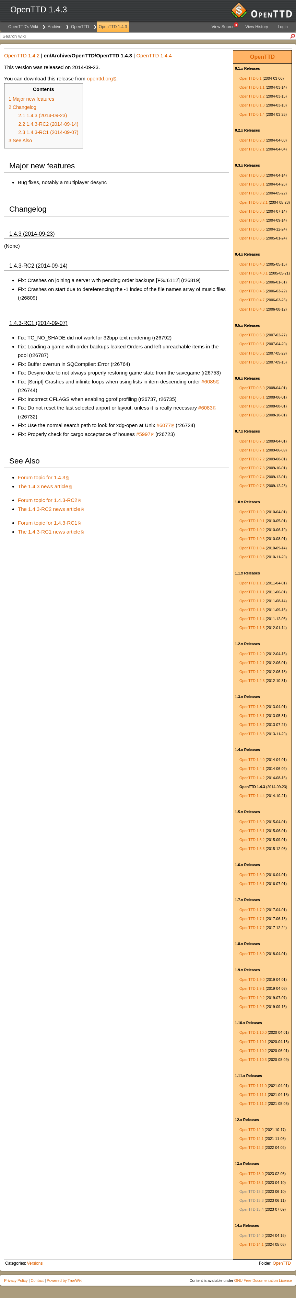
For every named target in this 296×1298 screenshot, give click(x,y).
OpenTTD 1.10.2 (253, 1051)
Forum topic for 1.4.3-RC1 (47, 523)
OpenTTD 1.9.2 (251, 998)
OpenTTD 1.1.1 (251, 592)
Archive (54, 26)
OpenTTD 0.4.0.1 (253, 273)
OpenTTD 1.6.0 (251, 875)
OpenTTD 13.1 (251, 1182)
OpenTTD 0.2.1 (251, 149)
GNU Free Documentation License (263, 1280)
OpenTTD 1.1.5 (251, 628)
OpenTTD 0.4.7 (251, 300)
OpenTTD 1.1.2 (251, 601)
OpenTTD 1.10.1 (253, 1042)
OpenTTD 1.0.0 (251, 512)
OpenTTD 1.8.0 (251, 954)
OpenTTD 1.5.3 (251, 849)
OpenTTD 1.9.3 (251, 1007)
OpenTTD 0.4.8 (251, 309)
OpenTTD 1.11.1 (253, 1095)
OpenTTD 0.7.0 (251, 441)
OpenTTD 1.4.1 (251, 769)
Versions (35, 1263)
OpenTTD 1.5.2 (251, 840)
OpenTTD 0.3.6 (251, 238)
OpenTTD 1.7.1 (251, 919)
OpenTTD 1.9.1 (251, 988)
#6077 (163, 425)
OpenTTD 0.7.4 (251, 477)
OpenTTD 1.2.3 (251, 681)
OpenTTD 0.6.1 (251, 397)
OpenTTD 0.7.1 (251, 450)
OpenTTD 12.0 (251, 1130)
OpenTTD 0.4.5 (251, 282)
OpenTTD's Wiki (23, 26)
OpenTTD (80, 26)
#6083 (205, 408)
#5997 (143, 434)
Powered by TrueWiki (64, 1280)
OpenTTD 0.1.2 (251, 96)
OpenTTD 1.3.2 (251, 725)
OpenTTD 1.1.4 (251, 619)
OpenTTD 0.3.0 (251, 175)
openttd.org (100, 78)
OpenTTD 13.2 (251, 1191)
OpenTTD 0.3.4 (251, 220)
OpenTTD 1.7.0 (251, 910)
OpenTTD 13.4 (251, 1209)
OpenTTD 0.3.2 (251, 193)
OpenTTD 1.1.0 (251, 583)
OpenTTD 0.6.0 (251, 388)
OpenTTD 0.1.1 (251, 87)
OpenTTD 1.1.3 (251, 610)
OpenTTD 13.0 (251, 1174)
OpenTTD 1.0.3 (251, 539)
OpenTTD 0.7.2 (251, 459)
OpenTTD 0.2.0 (251, 140)
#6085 (208, 381)
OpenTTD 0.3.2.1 (253, 202)
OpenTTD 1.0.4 (251, 548)
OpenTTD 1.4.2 (251, 778)
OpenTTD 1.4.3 (113, 26)
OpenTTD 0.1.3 (251, 105)
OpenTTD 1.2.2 (251, 672)
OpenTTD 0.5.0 (251, 335)
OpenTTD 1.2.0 (251, 654)
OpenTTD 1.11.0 (253, 1086)
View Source (225, 25)
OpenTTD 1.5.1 (251, 831)
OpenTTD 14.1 (251, 1244)
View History (256, 26)
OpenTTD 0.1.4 (251, 114)
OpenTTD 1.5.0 (251, 822)
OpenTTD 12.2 (251, 1147)
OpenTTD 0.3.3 (251, 211)
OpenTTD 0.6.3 (251, 415)
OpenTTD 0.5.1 (251, 344)
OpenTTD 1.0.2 (251, 530)
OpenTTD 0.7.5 (251, 486)
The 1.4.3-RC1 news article (49, 532)
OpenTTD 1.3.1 (251, 716)
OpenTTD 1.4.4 (251, 796)
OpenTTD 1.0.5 (251, 557)
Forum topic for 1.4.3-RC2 (47, 500)
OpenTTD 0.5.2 (251, 353)
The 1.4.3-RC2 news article (49, 509)
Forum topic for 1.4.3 (41, 477)
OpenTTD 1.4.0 (251, 760)
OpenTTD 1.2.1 (251, 663)
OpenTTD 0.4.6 (251, 291)
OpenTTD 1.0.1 (251, 521)
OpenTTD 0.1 (250, 78)
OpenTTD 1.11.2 (253, 1103)
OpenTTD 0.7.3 (251, 468)
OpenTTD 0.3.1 (251, 184)
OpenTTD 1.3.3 (251, 734)
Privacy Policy (15, 1280)
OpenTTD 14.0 (251, 1235)
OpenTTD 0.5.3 (251, 362)
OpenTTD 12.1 (251, 1139)
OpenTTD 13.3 (251, 1200)
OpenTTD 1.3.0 (251, 707)
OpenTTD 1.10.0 (253, 1032)
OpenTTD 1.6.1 (251, 884)
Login (283, 26)
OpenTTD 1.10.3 (253, 1060)
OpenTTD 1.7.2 (251, 928)
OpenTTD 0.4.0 (251, 264)
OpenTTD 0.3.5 (251, 229)
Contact (37, 1280)
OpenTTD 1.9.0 (251, 979)
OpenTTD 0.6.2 (251, 406)
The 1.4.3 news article (43, 486)
